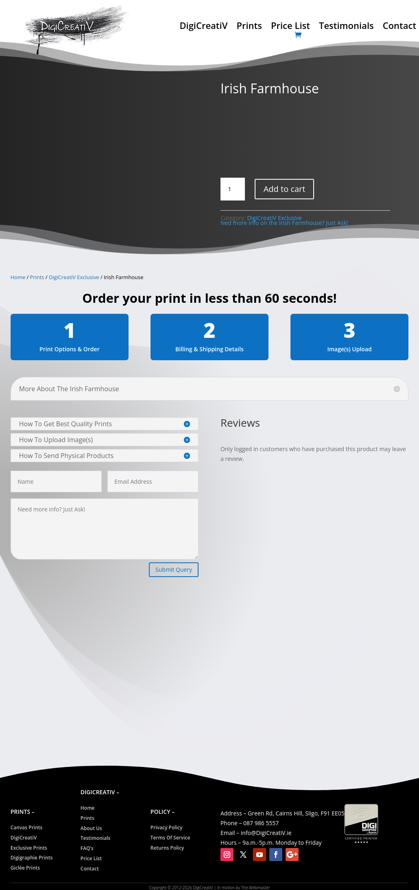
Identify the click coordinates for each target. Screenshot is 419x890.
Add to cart (285, 188)
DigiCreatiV (203, 26)
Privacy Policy (167, 827)
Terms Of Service (170, 837)
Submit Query (173, 569)
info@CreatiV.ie (266, 833)
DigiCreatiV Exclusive (74, 277)
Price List (290, 26)
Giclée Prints (25, 867)
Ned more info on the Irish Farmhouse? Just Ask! (284, 223)
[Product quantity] (232, 189)
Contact (399, 26)
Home (18, 277)
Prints (249, 26)
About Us (91, 828)
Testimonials (346, 26)
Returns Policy (167, 847)
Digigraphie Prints (32, 857)
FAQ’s (87, 848)
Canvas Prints (27, 827)
